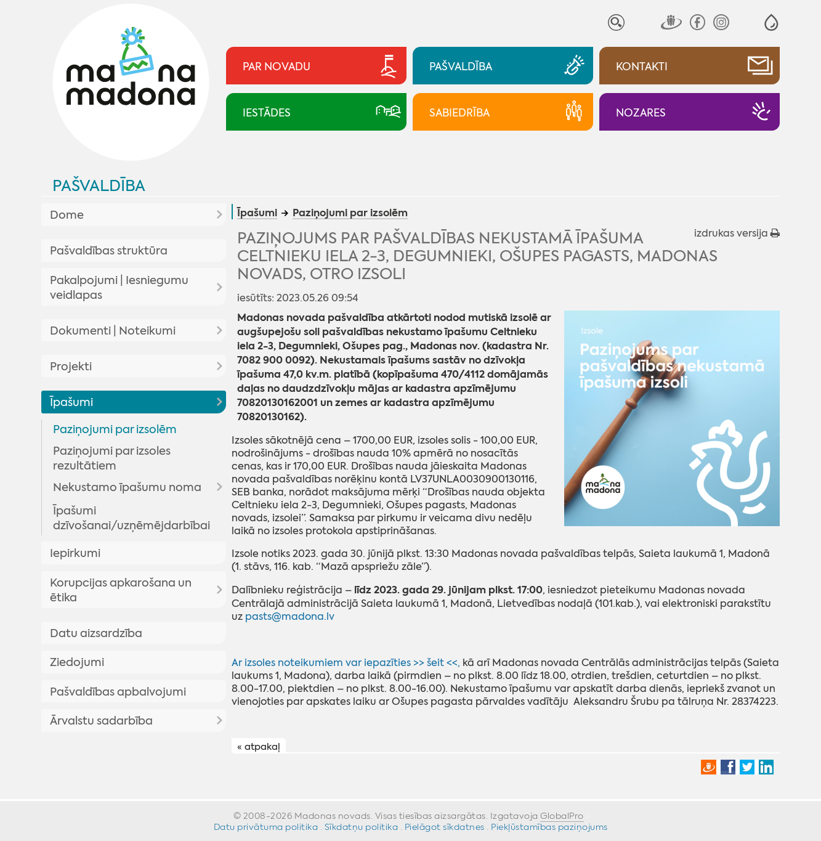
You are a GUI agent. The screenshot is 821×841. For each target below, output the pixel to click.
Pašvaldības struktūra (109, 250)
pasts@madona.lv (289, 616)
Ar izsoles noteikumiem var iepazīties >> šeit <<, (346, 662)
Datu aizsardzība (96, 633)
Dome (67, 215)
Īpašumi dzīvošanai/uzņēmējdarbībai (131, 518)
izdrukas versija (737, 233)
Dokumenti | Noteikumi (113, 330)
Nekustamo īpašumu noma (127, 487)
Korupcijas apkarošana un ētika (121, 590)
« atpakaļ (258, 746)
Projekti (71, 366)
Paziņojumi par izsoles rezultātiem (112, 458)
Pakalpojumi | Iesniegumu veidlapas (119, 288)
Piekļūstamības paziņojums (549, 826)
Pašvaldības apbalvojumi (118, 692)
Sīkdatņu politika (361, 826)
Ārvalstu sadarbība (101, 720)
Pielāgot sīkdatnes (445, 826)
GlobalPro (562, 815)
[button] (771, 22)
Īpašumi (71, 402)
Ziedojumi (77, 662)
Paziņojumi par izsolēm (115, 429)
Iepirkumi (75, 553)
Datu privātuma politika (266, 826)
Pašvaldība (98, 186)
